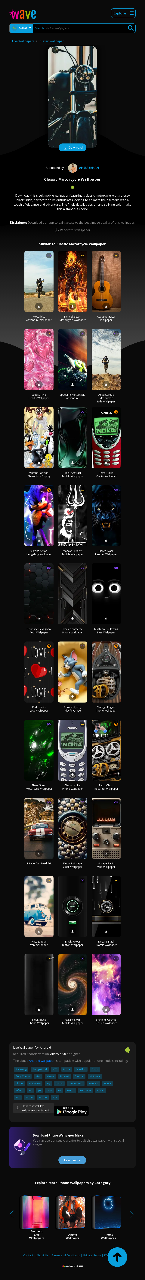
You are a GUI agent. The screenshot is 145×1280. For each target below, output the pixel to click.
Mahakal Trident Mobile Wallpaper (72, 552)
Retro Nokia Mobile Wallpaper (106, 474)
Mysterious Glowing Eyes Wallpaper (106, 630)
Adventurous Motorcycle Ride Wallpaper (106, 398)
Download (72, 147)
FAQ (107, 1255)
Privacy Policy (92, 1255)
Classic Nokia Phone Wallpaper (72, 786)
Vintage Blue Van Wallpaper (39, 943)
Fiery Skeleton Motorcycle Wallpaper (72, 318)
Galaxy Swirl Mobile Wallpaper (72, 1021)
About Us (42, 1255)
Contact (28, 1255)
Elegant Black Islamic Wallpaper (106, 943)
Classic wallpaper (52, 41)
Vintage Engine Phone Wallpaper (106, 708)
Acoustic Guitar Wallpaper (106, 318)
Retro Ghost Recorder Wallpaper (106, 786)
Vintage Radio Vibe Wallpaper (106, 865)
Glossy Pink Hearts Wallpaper (39, 396)
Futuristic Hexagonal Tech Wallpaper (38, 630)
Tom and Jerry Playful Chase (72, 708)
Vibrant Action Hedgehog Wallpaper (39, 552)
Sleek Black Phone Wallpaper (39, 1021)
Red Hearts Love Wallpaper (38, 708)
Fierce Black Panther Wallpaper (106, 552)
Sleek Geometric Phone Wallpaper (72, 630)
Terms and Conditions (66, 1255)
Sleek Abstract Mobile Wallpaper (72, 474)
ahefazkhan (83, 168)
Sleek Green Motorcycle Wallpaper (39, 786)
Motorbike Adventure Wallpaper (38, 318)
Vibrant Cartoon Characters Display (39, 474)
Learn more (72, 1160)
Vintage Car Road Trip (39, 863)
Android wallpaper (42, 1061)
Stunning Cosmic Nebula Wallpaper (106, 1021)
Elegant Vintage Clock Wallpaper (72, 865)
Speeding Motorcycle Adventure (72, 396)
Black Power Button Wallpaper (72, 943)
